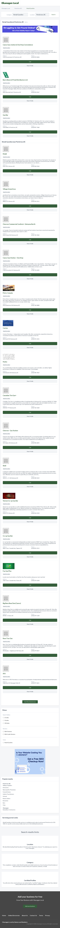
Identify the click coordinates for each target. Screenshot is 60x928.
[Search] (53, 14)
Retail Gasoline (8, 742)
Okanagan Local (6, 8)
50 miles (6, 720)
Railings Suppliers (7, 785)
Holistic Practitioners (8, 794)
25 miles (6, 717)
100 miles (6, 723)
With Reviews (8, 731)
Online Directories (14, 915)
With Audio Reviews (9, 734)
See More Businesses (30, 702)
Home (4, 915)
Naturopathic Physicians (9, 789)
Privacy (47, 915)
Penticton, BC (18, 8)
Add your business (30, 906)
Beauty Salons (6, 798)
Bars (4, 803)
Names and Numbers (21, 922)
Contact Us (33, 915)
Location (32, 14)
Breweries (5, 800)
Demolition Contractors (9, 809)
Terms (41, 915)
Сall (30, 61)
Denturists (6, 787)
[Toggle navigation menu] (58, 3)
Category (9, 14)
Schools (5, 796)
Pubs (4, 805)
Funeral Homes (7, 792)
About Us (25, 915)
